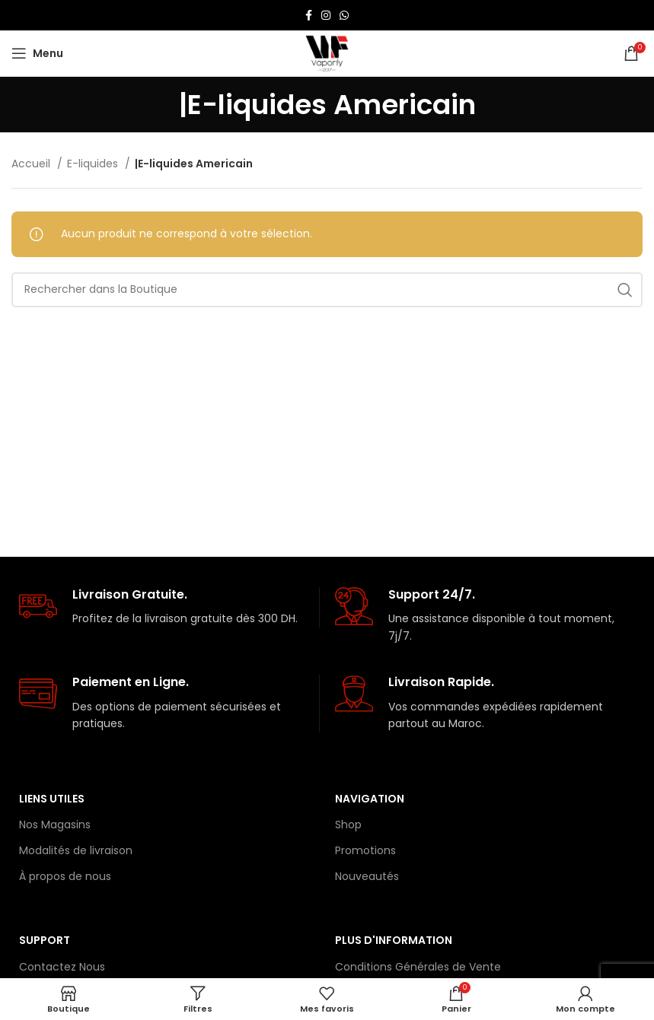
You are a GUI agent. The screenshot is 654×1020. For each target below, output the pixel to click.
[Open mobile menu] (37, 53)
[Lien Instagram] (326, 15)
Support (44, 940)
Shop (348, 824)
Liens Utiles (52, 798)
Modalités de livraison (75, 850)
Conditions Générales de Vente (418, 966)
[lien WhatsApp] (344, 15)
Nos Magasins (55, 824)
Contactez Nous (62, 966)
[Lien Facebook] (309, 15)
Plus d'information (393, 940)
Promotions (365, 850)
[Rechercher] (327, 289)
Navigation (369, 798)
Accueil (32, 163)
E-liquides (94, 163)
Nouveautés (367, 876)
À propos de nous (65, 876)
